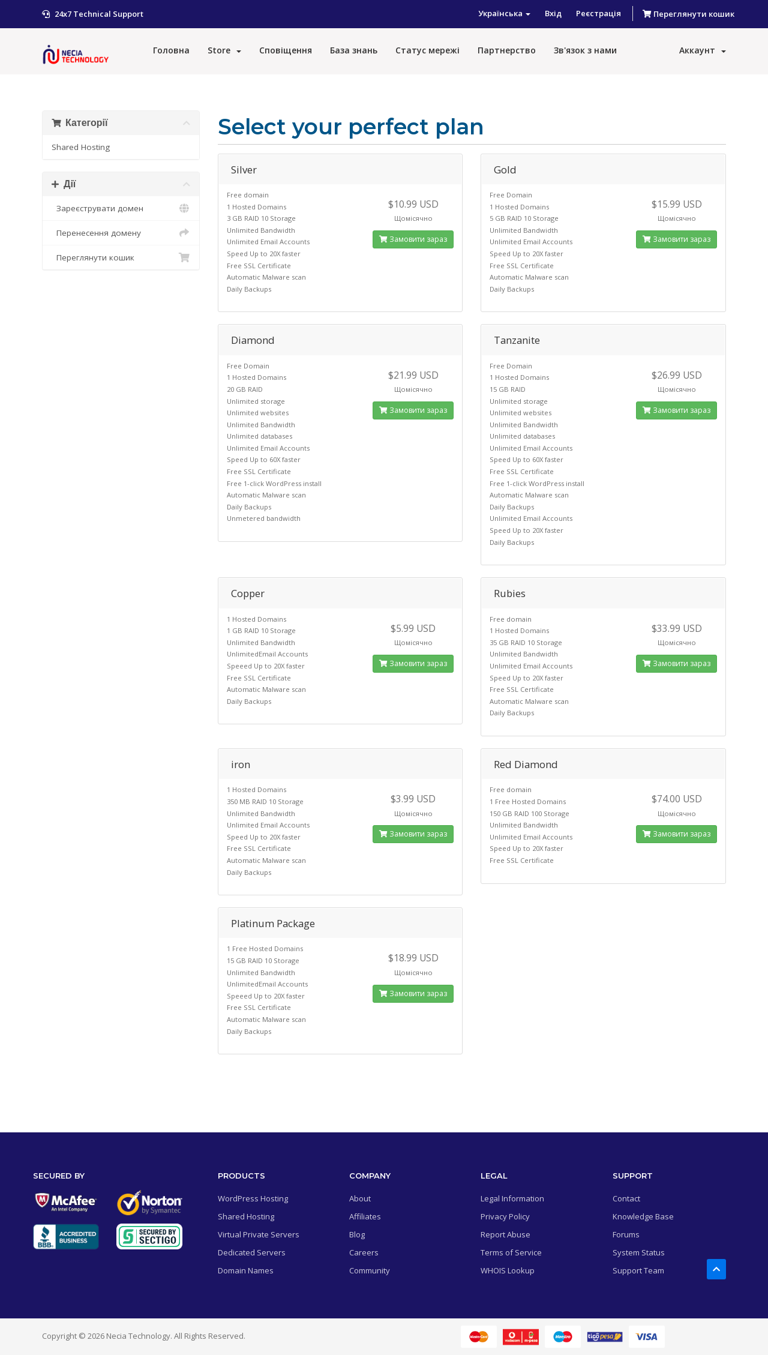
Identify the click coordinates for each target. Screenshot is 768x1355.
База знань (353, 50)
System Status (639, 1252)
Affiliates (365, 1216)
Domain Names (246, 1270)
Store (224, 50)
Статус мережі (427, 50)
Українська (504, 13)
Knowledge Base (643, 1216)
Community (369, 1270)
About (360, 1198)
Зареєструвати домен (121, 208)
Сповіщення (285, 50)
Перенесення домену (121, 233)
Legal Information (512, 1198)
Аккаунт (702, 50)
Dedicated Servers (252, 1252)
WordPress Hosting (253, 1198)
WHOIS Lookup (508, 1270)
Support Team (638, 1270)
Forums (626, 1234)
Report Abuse (505, 1234)
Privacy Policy (505, 1216)
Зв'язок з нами (585, 50)
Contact (626, 1198)
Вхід (553, 13)
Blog (357, 1234)
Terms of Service (511, 1252)
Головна (171, 50)
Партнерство (507, 50)
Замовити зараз (413, 239)
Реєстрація (598, 13)
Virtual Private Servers (258, 1234)
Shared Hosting (81, 147)
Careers (364, 1252)
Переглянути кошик (688, 13)
